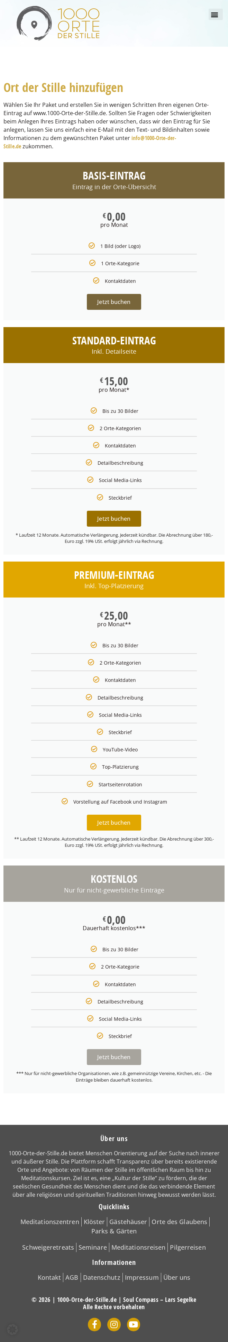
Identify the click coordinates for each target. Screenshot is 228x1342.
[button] (216, 14)
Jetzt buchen (113, 302)
